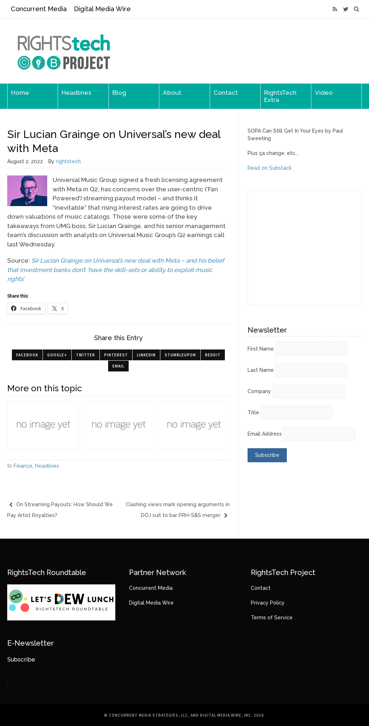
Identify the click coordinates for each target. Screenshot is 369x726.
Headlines (76, 92)
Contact (226, 92)
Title (253, 412)
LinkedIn (146, 354)
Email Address (265, 434)
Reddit (213, 354)
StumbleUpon (180, 354)
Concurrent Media (39, 9)
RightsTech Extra (280, 96)
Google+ (57, 354)
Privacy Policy (268, 603)
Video (324, 92)
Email (118, 366)
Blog (119, 92)
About (172, 92)
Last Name (261, 370)
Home (20, 92)
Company (259, 391)
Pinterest (116, 354)
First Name (261, 349)
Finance (23, 466)
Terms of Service (272, 617)
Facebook (27, 354)
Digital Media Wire (102, 9)
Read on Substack (270, 168)
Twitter (85, 354)
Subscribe (21, 659)
